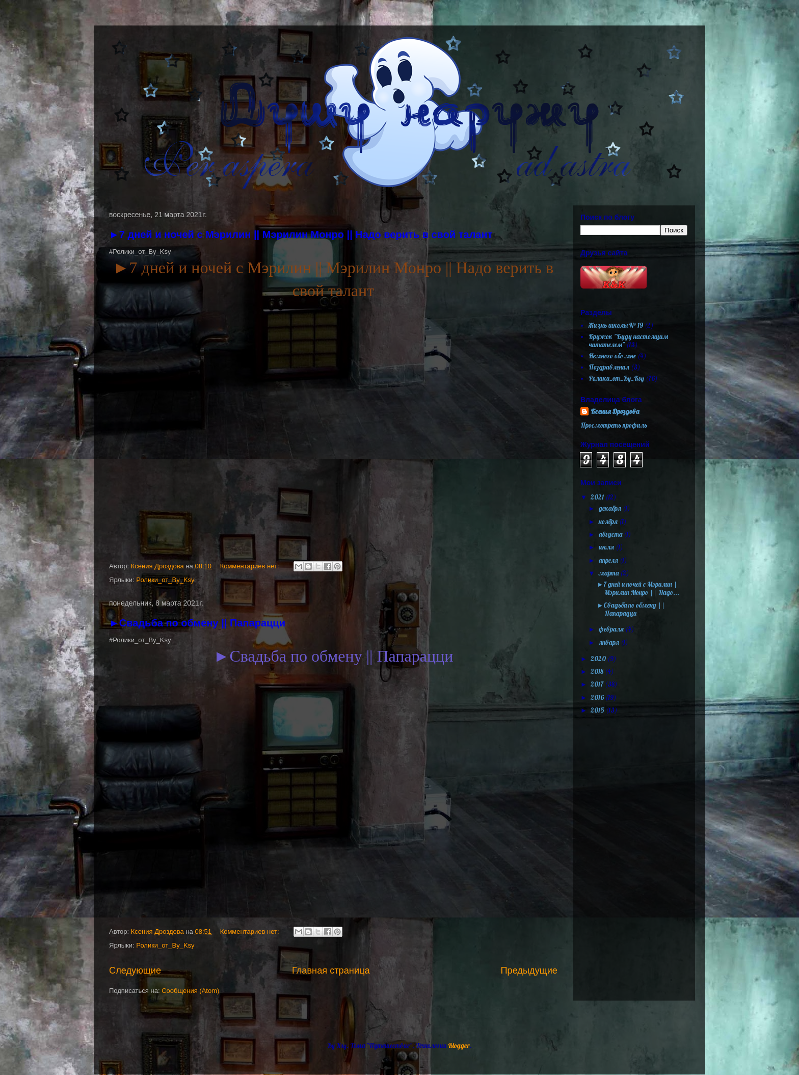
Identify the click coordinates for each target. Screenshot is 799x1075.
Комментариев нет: (250, 566)
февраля (612, 629)
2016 (598, 697)
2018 (598, 671)
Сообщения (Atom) (190, 990)
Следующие (135, 970)
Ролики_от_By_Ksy (165, 580)
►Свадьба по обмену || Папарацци (197, 622)
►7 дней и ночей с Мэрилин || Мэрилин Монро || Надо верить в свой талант (300, 234)
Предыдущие (528, 970)
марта (609, 573)
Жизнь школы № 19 (616, 325)
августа (611, 534)
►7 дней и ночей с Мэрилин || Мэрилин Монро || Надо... (639, 588)
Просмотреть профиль (613, 425)
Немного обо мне (612, 356)
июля (607, 547)
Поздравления (609, 367)
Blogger (459, 1045)
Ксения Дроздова (615, 411)
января (610, 642)
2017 (598, 684)
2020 (599, 658)
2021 (598, 497)
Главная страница (331, 970)
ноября (609, 521)
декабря (611, 508)
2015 (598, 710)
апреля (609, 560)
